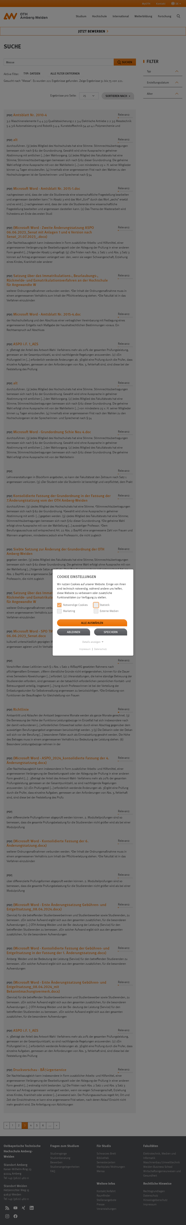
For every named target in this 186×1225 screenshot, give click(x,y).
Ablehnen (73, 632)
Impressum (85, 649)
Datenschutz (100, 649)
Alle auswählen (92, 623)
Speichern (111, 632)
